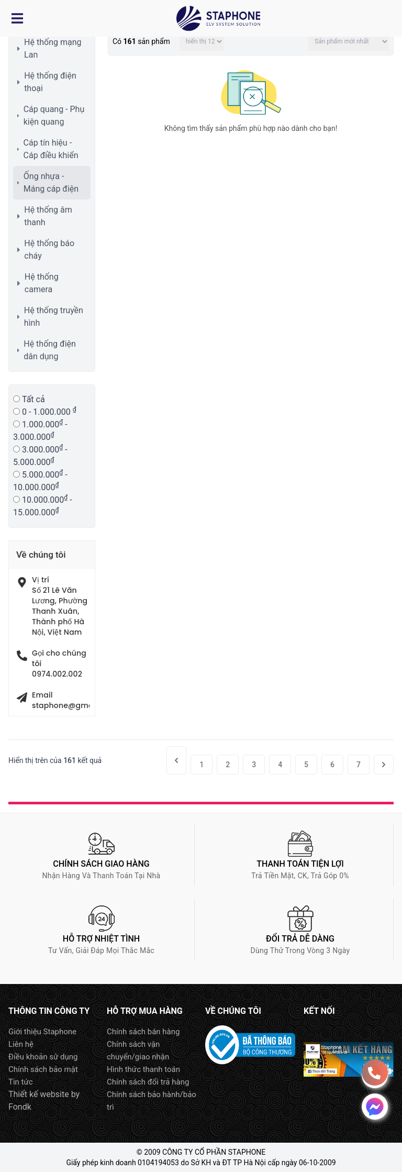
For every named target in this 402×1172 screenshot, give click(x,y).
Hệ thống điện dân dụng (50, 350)
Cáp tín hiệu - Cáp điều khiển (51, 149)
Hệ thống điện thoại (50, 82)
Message (374, 1106)
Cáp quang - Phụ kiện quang (54, 115)
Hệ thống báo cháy (49, 249)
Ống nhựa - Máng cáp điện (51, 182)
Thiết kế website (38, 1094)
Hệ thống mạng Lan (52, 48)
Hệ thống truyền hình (53, 316)
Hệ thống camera (42, 283)
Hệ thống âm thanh (48, 216)
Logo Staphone (218, 18)
